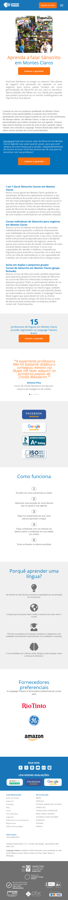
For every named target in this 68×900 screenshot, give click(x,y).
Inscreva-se (9, 141)
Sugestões (10, 817)
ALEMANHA (40, 820)
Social (8, 810)
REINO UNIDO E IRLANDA (45, 814)
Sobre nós (10, 801)
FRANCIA (39, 826)
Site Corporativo (12, 814)
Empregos (10, 804)
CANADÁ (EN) (41, 810)
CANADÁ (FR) (52, 810)
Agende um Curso (48, 5)
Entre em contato (12, 798)
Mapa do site (11, 823)
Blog (8, 807)
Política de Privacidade (14, 826)
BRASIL (38, 798)
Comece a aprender (34, 71)
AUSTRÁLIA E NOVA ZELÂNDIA (47, 817)
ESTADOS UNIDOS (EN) (44, 804)
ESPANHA (39, 823)
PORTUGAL (40, 801)
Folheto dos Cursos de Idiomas (17, 820)
